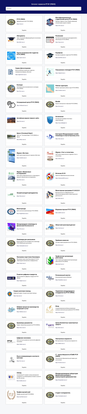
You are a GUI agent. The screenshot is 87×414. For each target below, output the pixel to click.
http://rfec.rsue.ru (20, 92)
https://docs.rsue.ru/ (21, 334)
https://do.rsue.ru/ (59, 107)
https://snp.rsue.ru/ (18, 301)
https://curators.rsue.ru (60, 91)
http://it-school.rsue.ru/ (60, 370)
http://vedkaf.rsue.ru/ (60, 351)
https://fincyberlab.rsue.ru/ (61, 388)
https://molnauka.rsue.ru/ (61, 404)
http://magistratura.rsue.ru (22, 217)
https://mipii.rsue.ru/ (21, 268)
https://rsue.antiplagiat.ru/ (61, 124)
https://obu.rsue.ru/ (59, 141)
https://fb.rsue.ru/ (20, 233)
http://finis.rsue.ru (20, 181)
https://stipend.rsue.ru (60, 74)
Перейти (24, 30)
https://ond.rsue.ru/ (59, 232)
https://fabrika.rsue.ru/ (22, 318)
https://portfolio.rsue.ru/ (60, 58)
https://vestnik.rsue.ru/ (22, 159)
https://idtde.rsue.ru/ (21, 351)
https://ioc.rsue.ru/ (21, 368)
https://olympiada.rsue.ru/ (22, 250)
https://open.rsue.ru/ (21, 58)
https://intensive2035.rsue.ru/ (61, 180)
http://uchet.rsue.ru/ (59, 160)
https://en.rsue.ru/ (21, 122)
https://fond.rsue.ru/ (59, 319)
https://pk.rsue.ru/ (59, 249)
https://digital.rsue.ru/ (21, 285)
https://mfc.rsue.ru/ (59, 26)
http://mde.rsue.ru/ (59, 202)
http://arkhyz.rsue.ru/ (21, 141)
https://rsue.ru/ (20, 24)
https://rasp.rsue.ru (59, 42)
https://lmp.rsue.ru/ (21, 199)
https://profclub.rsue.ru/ (22, 405)
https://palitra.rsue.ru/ (60, 216)
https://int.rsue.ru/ (59, 301)
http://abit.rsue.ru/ (21, 42)
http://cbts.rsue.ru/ (59, 334)
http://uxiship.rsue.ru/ (21, 388)
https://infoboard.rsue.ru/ (22, 106)
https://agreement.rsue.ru (21, 75)
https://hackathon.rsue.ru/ (61, 284)
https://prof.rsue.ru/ (59, 268)
